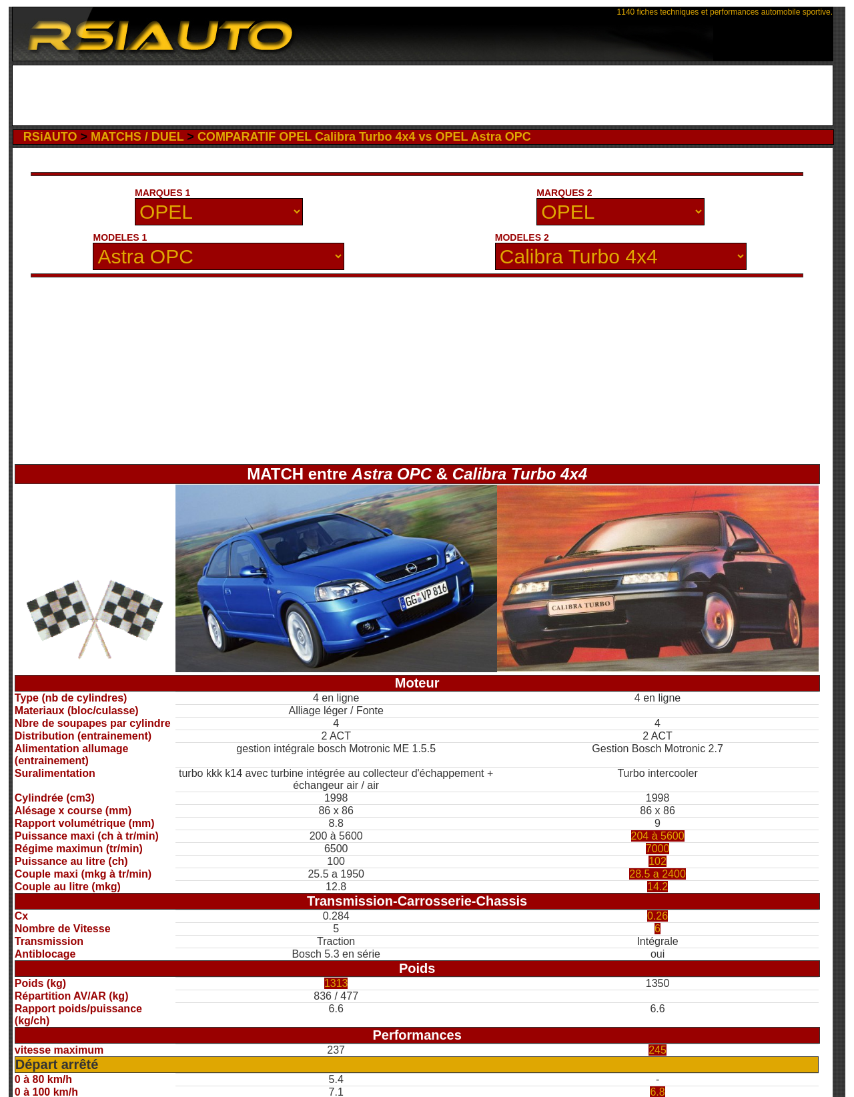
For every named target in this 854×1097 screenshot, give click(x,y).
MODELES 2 (522, 237)
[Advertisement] (422, 95)
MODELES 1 (120, 237)
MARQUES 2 (564, 192)
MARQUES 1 (162, 192)
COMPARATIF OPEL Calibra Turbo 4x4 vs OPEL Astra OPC (364, 136)
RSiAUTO (50, 136)
